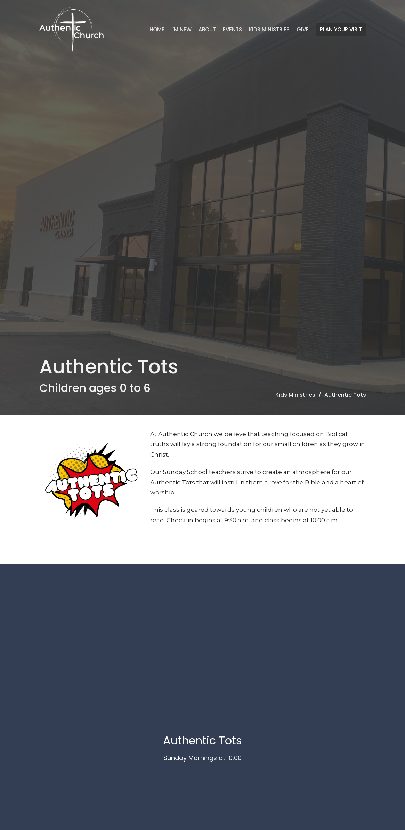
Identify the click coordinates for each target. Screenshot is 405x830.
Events (232, 29)
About (207, 29)
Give (303, 29)
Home (156, 29)
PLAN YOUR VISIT (341, 29)
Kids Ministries (269, 29)
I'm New (181, 29)
